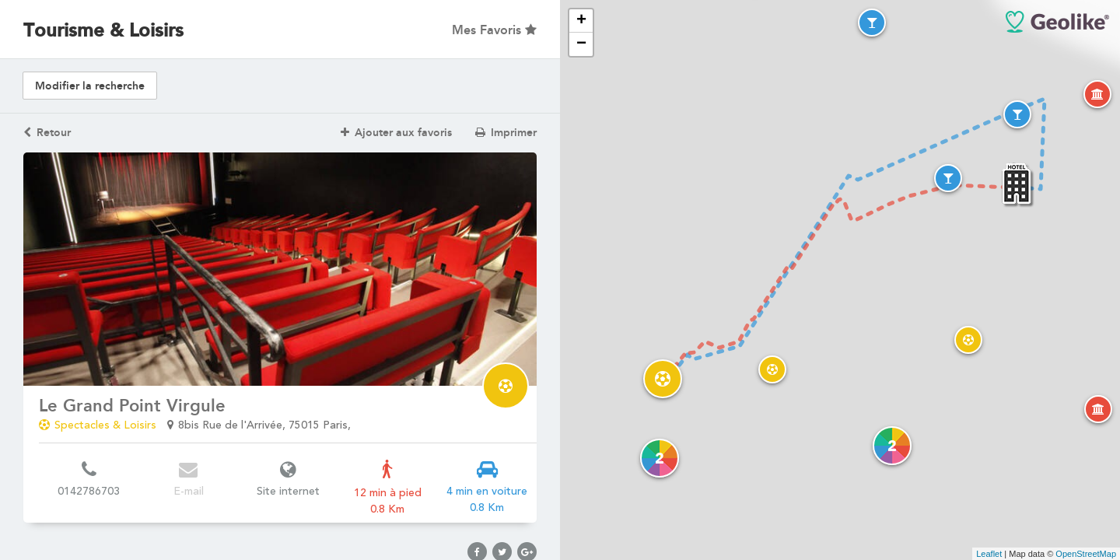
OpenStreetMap (1085, 553)
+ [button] (581, 21)
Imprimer (506, 132)
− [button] (581, 44)
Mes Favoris (494, 30)
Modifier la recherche (90, 86)
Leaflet (989, 553)
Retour (47, 132)
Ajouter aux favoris (396, 132)
